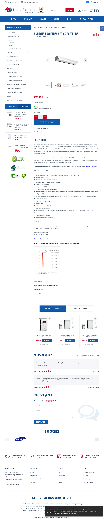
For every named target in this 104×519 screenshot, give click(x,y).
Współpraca (34, 470)
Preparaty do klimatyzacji (14, 76)
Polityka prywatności (89, 473)
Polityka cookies (88, 476)
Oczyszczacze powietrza (14, 60)
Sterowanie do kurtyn (15, 48)
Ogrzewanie (10, 52)
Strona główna (39, 27)
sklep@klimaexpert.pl (31, 2)
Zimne (10, 40)
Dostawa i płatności (86, 19)
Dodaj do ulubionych (43, 128)
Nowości (13, 19)
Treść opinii (39, 410)
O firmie (56, 19)
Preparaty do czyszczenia (14, 80)
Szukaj (69, 10)
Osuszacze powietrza (13, 56)
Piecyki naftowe (12, 72)
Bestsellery (28, 19)
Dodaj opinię (40, 422)
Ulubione (96, 2)
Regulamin (43, 19)
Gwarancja (62, 470)
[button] (47, 60)
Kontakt (69, 19)
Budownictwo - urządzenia (15, 100)
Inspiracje (61, 476)
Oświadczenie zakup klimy (38, 473)
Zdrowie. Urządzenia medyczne (16, 84)
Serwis (60, 466)
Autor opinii (39, 405)
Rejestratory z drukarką (14, 88)
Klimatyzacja (11, 32)
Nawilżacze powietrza (13, 64)
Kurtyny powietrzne (13, 36)
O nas (32, 466)
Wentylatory (10, 68)
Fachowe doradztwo (65, 473)
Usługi (9, 96)
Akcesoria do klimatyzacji (14, 92)
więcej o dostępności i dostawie (42, 108)
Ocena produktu (39, 401)
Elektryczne (12, 43)
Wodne (11, 45)
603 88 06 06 (12, 2)
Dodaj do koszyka (47, 122)
